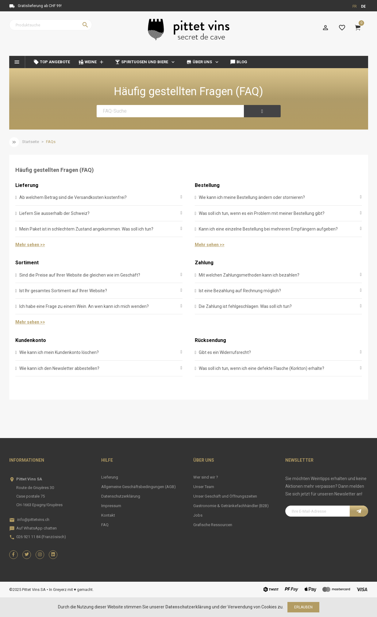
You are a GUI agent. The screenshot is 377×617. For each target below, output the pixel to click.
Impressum (111, 505)
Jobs (197, 515)
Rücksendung (210, 340)
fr (355, 6)
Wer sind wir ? (205, 477)
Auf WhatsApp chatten (36, 528)
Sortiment (27, 263)
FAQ (105, 524)
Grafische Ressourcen (212, 524)
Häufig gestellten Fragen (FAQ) (188, 91)
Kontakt (108, 515)
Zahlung (204, 263)
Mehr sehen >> (30, 244)
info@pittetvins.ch (33, 519)
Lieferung (26, 185)
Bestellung (207, 185)
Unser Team (203, 486)
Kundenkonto (30, 340)
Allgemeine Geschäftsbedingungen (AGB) (138, 486)
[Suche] (50, 24)
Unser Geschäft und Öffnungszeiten (225, 496)
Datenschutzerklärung (120, 496)
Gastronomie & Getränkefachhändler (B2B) (231, 505)
